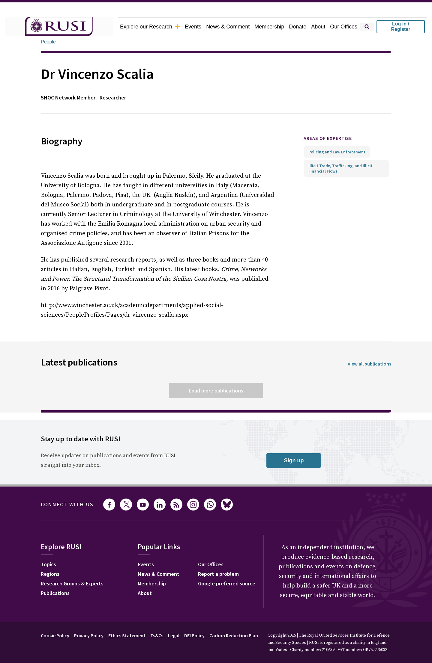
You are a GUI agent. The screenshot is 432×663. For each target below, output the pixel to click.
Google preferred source (226, 583)
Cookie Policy (55, 635)
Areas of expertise (328, 138)
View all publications (369, 364)
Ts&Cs (156, 635)
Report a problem (218, 573)
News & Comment (228, 27)
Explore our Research (150, 27)
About (318, 27)
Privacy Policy (89, 635)
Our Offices (343, 27)
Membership (269, 27)
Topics (48, 564)
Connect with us (67, 504)
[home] (59, 27)
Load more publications (216, 390)
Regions (50, 573)
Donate (297, 27)
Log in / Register (400, 26)
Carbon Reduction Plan (233, 635)
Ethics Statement (127, 635)
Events (193, 27)
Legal (173, 635)
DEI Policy (194, 635)
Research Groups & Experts (72, 583)
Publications (55, 593)
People (48, 41)
